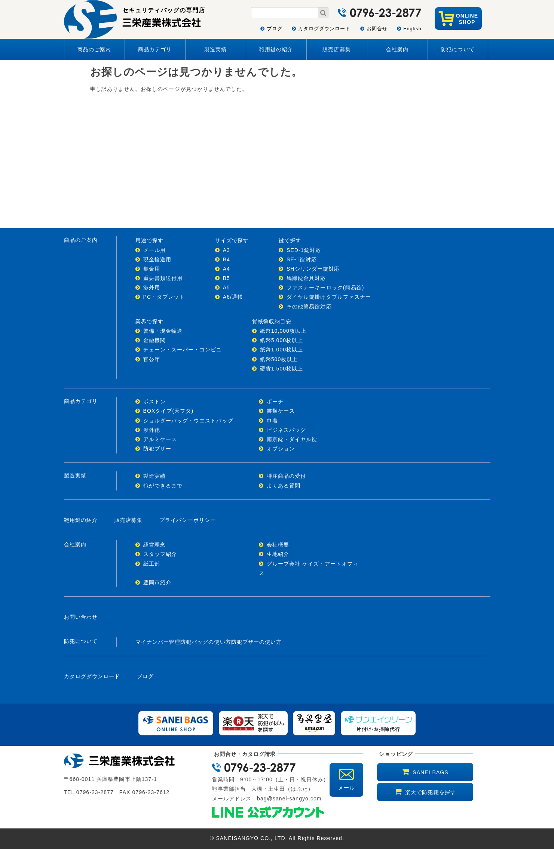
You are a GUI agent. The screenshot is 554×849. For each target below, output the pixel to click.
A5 (226, 287)
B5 (226, 278)
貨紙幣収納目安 (271, 321)
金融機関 (154, 340)
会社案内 (397, 49)
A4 (226, 269)
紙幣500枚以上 (279, 359)
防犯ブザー (157, 449)
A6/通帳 (233, 297)
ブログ (274, 28)
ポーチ (275, 401)
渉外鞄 (151, 430)
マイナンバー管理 (158, 642)
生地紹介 (278, 554)
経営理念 (154, 545)
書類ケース (281, 411)
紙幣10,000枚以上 (283, 331)
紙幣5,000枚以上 (281, 340)
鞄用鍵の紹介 (276, 49)
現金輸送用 (157, 259)
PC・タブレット (164, 297)
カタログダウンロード (324, 28)
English (412, 28)
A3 (226, 250)
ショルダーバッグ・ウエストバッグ (188, 421)
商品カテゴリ (155, 49)
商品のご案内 (94, 49)
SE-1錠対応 (302, 259)
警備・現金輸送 (163, 331)
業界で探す (149, 321)
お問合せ (377, 28)
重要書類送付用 (163, 278)
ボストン (154, 401)
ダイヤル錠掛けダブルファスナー (329, 297)
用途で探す (149, 240)
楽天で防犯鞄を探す (430, 792)
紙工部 (151, 564)
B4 (226, 259)
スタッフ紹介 (160, 554)
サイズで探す (232, 240)
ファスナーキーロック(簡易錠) (325, 287)
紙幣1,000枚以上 (281, 350)
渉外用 (151, 287)
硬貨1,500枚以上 (281, 369)
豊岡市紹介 (157, 582)
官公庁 (151, 359)
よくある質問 (283, 486)
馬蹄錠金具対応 (306, 278)
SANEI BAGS (430, 772)
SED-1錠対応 (304, 250)
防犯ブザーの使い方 (256, 642)
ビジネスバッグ (286, 430)
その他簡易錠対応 (309, 307)
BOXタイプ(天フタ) (168, 411)
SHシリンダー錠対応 (313, 269)
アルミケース (160, 439)
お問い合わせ (81, 617)
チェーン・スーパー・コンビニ (182, 350)
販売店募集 (336, 49)
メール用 (154, 250)
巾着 (272, 421)
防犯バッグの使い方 (205, 642)
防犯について (457, 49)
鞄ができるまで (163, 486)
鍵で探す (290, 240)
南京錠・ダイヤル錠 (292, 439)
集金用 (151, 269)
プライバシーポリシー (187, 520)
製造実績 (215, 49)
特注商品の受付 (286, 476)
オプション (281, 449)
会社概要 (278, 545)
